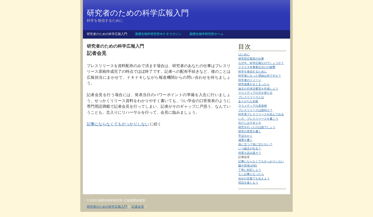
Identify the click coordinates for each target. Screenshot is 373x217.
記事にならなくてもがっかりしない (261, 161)
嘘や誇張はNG (247, 165)
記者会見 (138, 206)
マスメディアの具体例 (252, 105)
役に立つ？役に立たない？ (255, 144)
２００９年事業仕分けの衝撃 (256, 67)
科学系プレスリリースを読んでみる (261, 114)
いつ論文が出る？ (249, 148)
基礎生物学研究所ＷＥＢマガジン (158, 34)
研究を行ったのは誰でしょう (256, 127)
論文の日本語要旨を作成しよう (258, 88)
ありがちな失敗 (248, 101)
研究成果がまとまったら (254, 84)
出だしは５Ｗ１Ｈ (249, 122)
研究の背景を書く (249, 131)
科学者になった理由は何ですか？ (259, 75)
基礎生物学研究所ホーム (206, 34)
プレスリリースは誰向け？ (255, 110)
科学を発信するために (252, 71)
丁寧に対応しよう (249, 169)
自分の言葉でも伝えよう (254, 178)
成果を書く (245, 139)
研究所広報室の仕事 (251, 58)
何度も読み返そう (249, 152)
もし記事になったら (251, 174)
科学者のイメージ (249, 80)
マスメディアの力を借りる (255, 92)
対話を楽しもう (248, 182)
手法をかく (245, 135)
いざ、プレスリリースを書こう (258, 118)
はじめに (244, 54)
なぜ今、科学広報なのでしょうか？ (261, 62)
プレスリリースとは (251, 97)
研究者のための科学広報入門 (107, 34)
